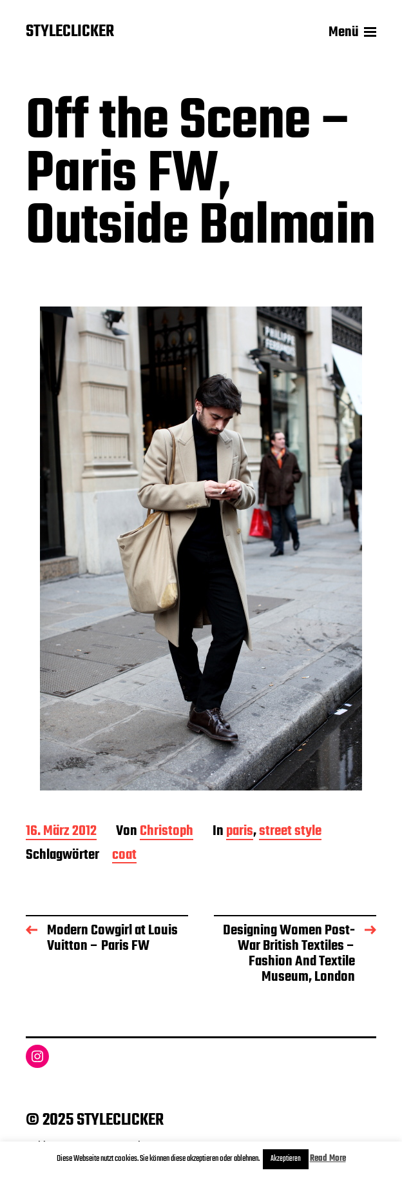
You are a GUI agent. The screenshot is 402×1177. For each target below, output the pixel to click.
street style (290, 832)
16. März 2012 (61, 832)
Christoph (166, 832)
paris (239, 832)
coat (124, 856)
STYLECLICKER (70, 32)
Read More (328, 1158)
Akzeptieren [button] (286, 1159)
